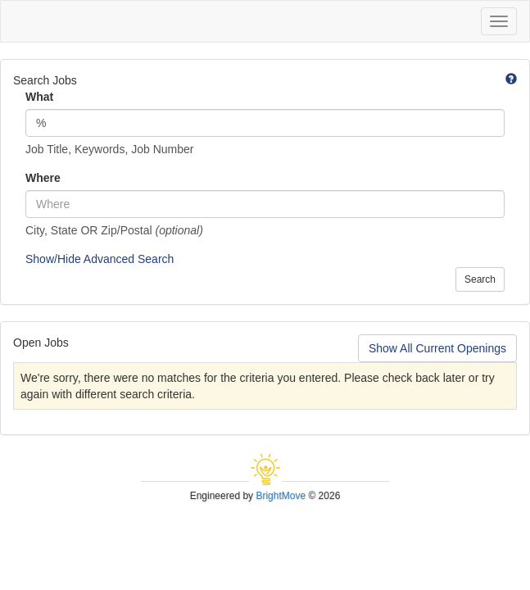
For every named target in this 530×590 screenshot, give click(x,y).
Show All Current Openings (437, 348)
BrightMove (281, 496)
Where (43, 177)
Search (480, 279)
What (39, 96)
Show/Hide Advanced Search (99, 259)
